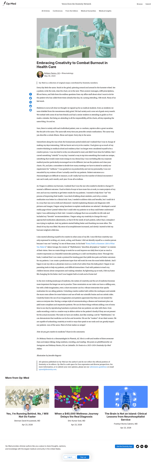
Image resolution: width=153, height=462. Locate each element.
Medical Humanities (88, 11)
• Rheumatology (66, 73)
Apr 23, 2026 (19, 424)
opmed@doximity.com (47, 369)
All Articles (46, 11)
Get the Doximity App (124, 446)
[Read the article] (27, 397)
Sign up (83, 457)
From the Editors (72, 11)
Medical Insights (105, 11)
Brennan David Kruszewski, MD (27, 421)
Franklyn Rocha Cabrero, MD (125, 424)
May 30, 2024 (49, 76)
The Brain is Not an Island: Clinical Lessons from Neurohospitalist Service (126, 416)
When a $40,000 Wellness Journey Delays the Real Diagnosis (76, 415)
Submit (148, 4)
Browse (140, 4)
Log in (70, 457)
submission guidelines (98, 367)
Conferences (58, 11)
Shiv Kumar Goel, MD (76, 421)
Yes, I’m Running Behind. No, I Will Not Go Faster (27, 415)
